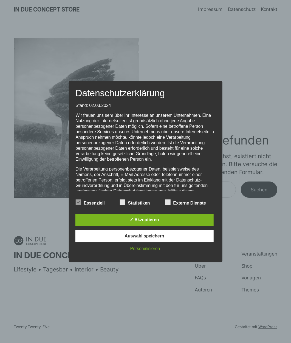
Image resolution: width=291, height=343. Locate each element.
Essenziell (89, 202)
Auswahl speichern (144, 236)
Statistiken (135, 202)
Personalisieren (145, 248)
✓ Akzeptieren (144, 219)
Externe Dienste (185, 202)
